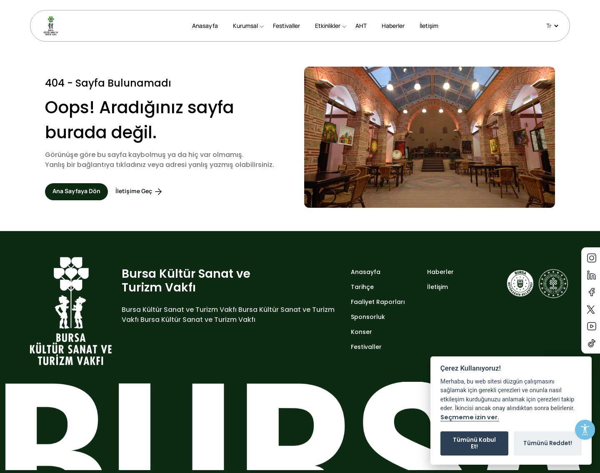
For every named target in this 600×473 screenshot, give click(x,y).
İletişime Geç (139, 192)
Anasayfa (205, 26)
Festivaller (286, 26)
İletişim (429, 26)
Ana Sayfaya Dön (76, 191)
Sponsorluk (368, 317)
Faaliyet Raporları (378, 302)
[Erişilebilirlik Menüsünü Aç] (585, 430)
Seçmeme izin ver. (469, 417)
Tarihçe (362, 287)
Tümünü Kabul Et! (474, 443)
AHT (361, 26)
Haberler (393, 26)
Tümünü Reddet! (547, 443)
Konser (361, 332)
